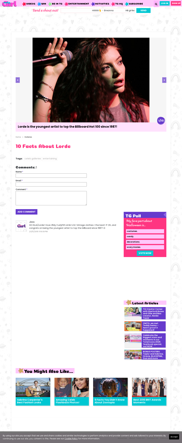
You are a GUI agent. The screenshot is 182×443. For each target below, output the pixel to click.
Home (18, 137)
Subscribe (134, 4)
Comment (21, 189)
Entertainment (76, 4)
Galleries (28, 137)
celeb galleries (33, 158)
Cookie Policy (71, 438)
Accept (174, 436)
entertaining (50, 158)
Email (19, 180)
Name (19, 171)
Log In (164, 3)
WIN (41, 4)
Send (143, 10)
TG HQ (117, 4)
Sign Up (176, 3)
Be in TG (55, 4)
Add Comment (26, 211)
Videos (28, 4)
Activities (100, 4)
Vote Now (145, 253)
